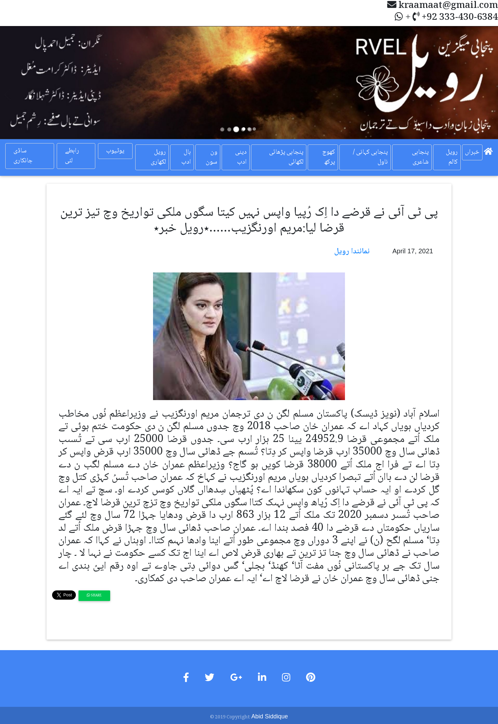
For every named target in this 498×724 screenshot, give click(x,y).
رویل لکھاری (158, 157)
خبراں (472, 152)
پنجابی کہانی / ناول (370, 157)
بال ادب (186, 157)
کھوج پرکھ (328, 157)
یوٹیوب (115, 151)
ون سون (211, 157)
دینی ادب (241, 157)
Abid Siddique (269, 716)
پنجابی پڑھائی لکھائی (286, 157)
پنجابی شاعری (420, 157)
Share (94, 595)
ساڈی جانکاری (23, 156)
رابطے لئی (72, 156)
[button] (37, 82)
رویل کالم (452, 157)
